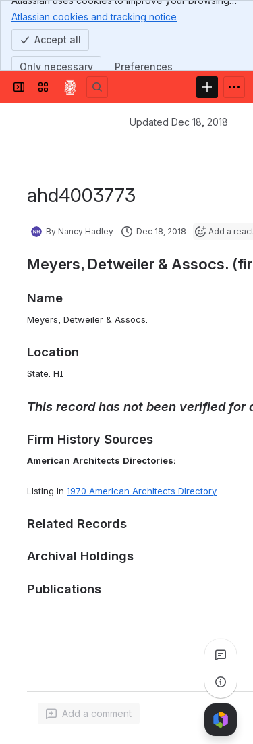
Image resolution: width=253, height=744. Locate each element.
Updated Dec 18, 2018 (179, 122)
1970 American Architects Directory (142, 490)
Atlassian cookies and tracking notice (94, 16)
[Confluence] (70, 87)
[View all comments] (220, 655)
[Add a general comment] (89, 713)
